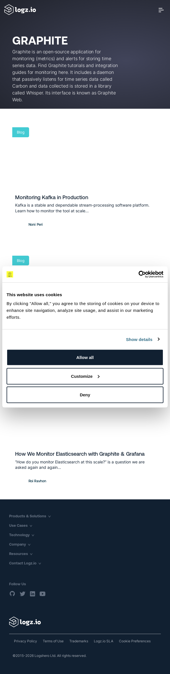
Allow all (85, 357)
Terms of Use (53, 641)
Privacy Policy (25, 641)
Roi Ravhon (37, 481)
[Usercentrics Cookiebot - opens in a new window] (138, 274)
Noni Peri (36, 225)
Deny (85, 394)
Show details (139, 339)
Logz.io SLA (103, 641)
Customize (85, 376)
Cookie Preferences (135, 641)
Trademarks (78, 641)
